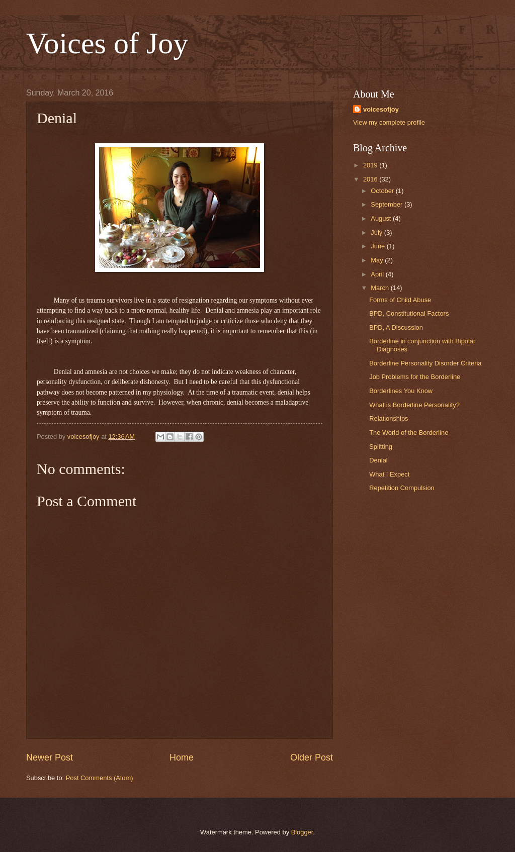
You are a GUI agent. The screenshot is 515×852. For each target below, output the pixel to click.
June (379, 246)
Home (181, 757)
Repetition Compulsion (402, 488)
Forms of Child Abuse (400, 300)
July (377, 232)
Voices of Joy (107, 43)
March (380, 288)
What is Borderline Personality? (414, 405)
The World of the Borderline (408, 432)
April (378, 274)
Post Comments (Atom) (99, 778)
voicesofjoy (381, 109)
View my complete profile (389, 122)
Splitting (380, 446)
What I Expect (389, 474)
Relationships (388, 418)
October (383, 191)
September (387, 204)
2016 (371, 179)
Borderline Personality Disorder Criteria (425, 363)
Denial (378, 460)
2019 (371, 165)
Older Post (311, 757)
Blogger (302, 832)
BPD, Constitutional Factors (409, 313)
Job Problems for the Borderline (414, 377)
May (378, 260)
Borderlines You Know (401, 391)
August (382, 218)
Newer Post (49, 757)
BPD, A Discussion (396, 327)
